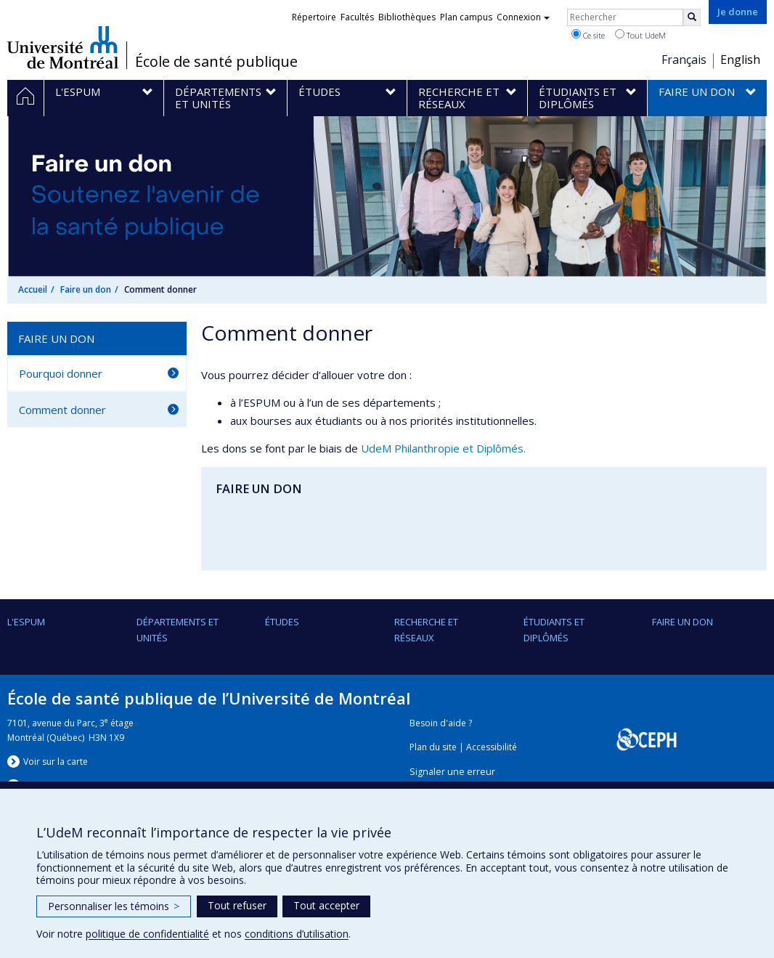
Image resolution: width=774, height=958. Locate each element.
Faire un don (85, 289)
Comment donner (62, 409)
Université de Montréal (62, 47)
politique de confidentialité (147, 934)
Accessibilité (491, 747)
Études (282, 621)
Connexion (523, 17)
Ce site (588, 35)
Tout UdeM (640, 35)
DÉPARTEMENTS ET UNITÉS (178, 629)
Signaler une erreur (452, 772)
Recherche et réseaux (426, 629)
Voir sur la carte (55, 761)
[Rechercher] (692, 17)
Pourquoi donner (60, 373)
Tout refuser (237, 905)
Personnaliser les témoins (113, 906)
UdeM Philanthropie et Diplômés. (443, 448)
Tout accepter (326, 905)
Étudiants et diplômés (554, 629)
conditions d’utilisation (297, 934)
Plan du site (433, 747)
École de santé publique (216, 61)
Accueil (32, 289)
